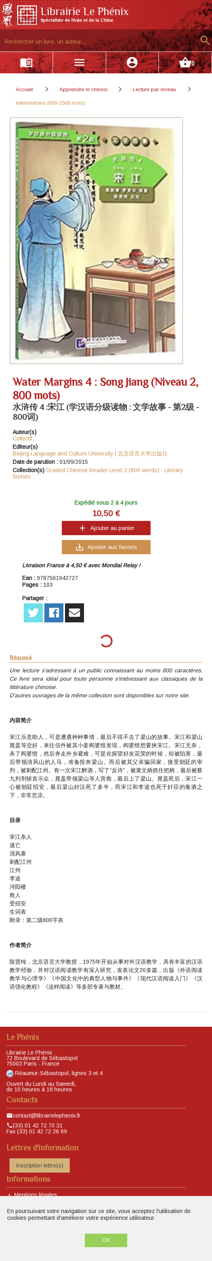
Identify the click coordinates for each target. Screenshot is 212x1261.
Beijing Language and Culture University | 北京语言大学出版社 (90, 453)
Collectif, (23, 438)
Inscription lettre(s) (39, 1165)
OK (106, 1240)
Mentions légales (35, 1195)
